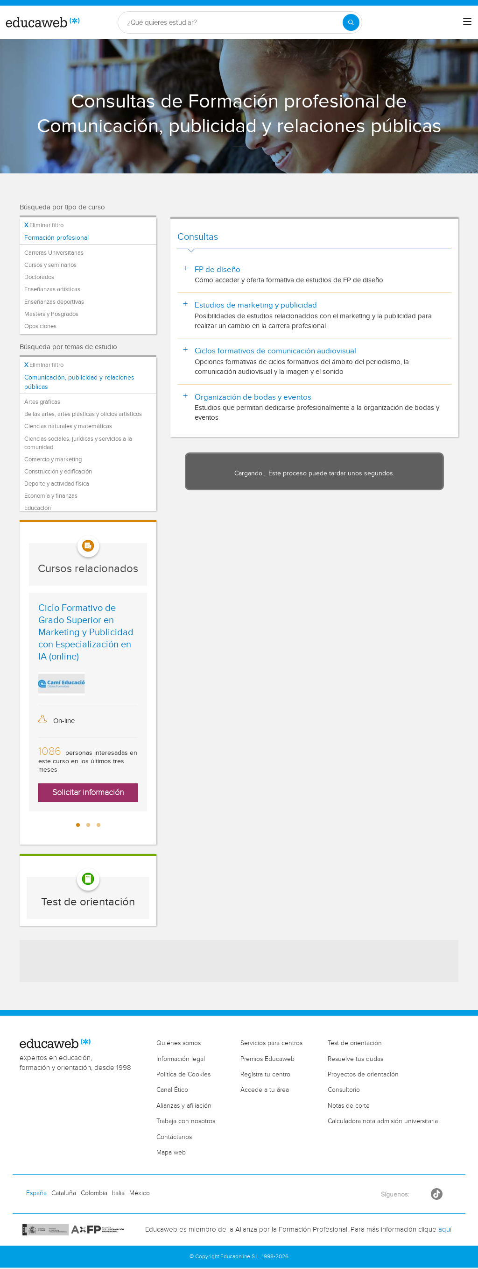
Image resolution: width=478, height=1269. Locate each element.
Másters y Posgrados (51, 314)
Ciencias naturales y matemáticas (68, 426)
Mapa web (171, 1152)
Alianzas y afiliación (183, 1106)
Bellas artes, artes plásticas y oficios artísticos (83, 414)
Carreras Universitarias (54, 253)
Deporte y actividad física (56, 484)
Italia (118, 1193)
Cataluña (63, 1193)
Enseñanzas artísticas (52, 289)
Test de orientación (88, 902)
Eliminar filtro (43, 225)
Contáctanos (174, 1137)
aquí (444, 1229)
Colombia (94, 1193)
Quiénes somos (178, 1043)
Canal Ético (172, 1090)
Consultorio (344, 1090)
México (139, 1193)
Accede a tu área (264, 1090)
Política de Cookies (183, 1074)
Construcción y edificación (58, 471)
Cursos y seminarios (50, 265)
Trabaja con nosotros (185, 1121)
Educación (37, 508)
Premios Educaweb (267, 1059)
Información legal (180, 1059)
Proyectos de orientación (363, 1074)
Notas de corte (349, 1106)
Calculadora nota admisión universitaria (383, 1121)
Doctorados (39, 277)
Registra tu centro (265, 1074)
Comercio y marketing (53, 459)
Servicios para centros (271, 1043)
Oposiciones (40, 326)
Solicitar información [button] (88, 792)
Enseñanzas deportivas (54, 302)
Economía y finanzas (50, 496)
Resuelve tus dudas (355, 1059)
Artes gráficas (42, 402)
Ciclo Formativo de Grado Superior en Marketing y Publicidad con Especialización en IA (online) (86, 632)
